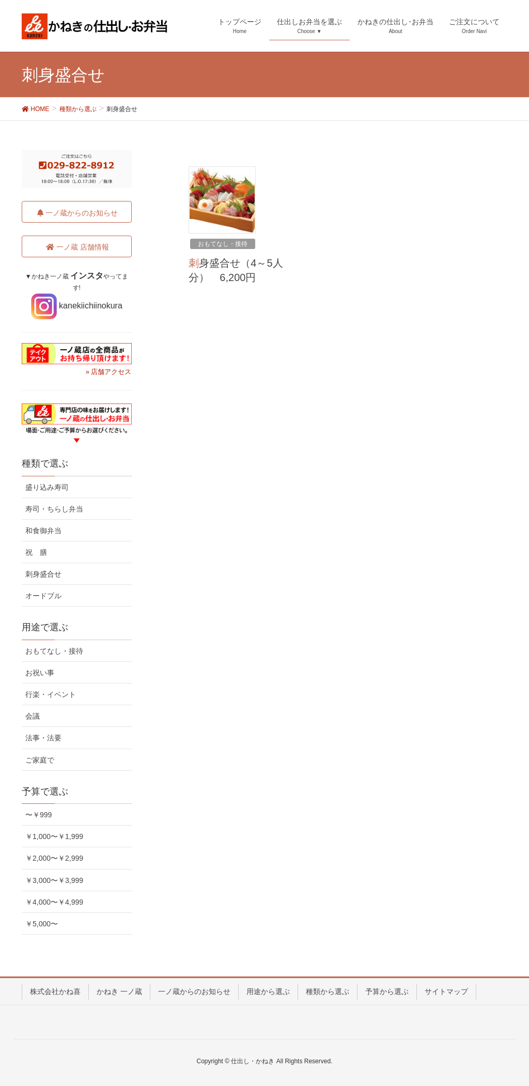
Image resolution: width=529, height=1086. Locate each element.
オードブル (43, 596)
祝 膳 (36, 552)
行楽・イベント (50, 694)
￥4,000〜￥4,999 (54, 902)
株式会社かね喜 (55, 991)
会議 (32, 716)
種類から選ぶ (327, 991)
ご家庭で (39, 760)
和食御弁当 (43, 530)
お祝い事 (39, 673)
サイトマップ (446, 991)
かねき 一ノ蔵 (119, 991)
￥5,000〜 (41, 924)
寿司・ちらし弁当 (54, 509)
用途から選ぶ (268, 991)
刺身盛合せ (43, 574)
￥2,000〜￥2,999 (54, 858)
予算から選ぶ (387, 991)
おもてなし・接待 (222, 243)
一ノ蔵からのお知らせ (194, 991)
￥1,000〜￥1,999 (54, 836)
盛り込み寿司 (47, 487)
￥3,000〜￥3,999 (54, 880)
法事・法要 (43, 738)
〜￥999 (38, 815)
